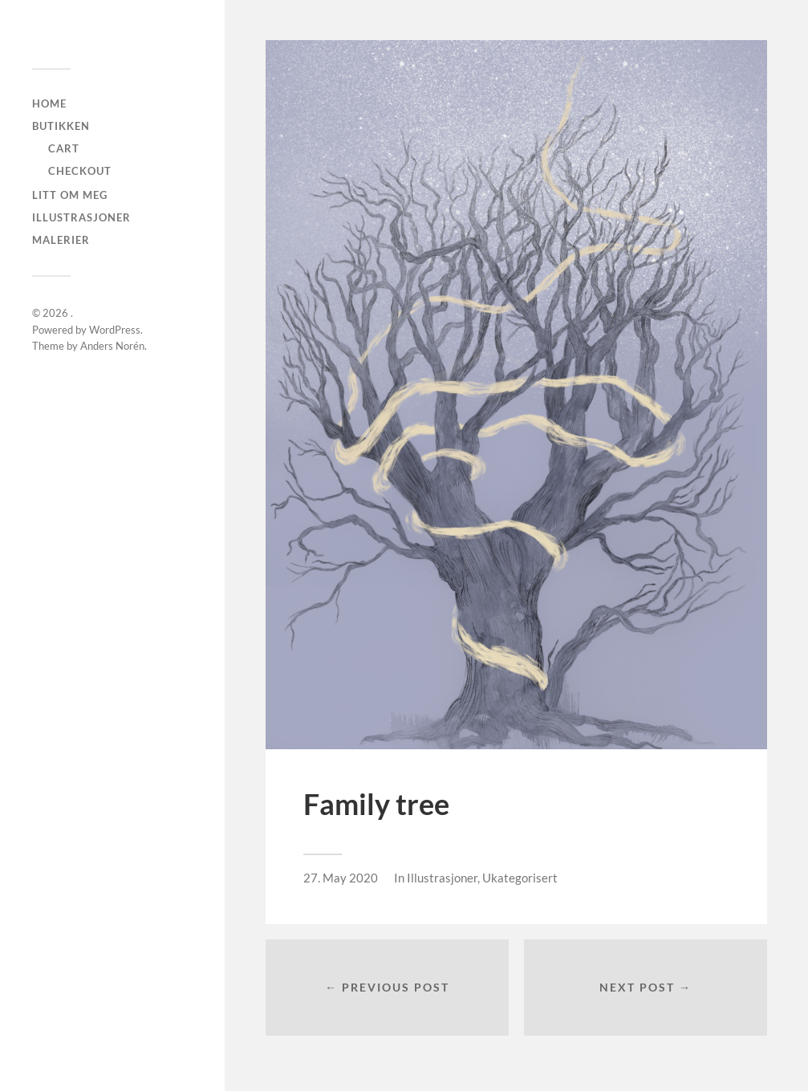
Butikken (61, 126)
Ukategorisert (520, 877)
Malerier (61, 239)
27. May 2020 (340, 877)
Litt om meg (70, 195)
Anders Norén (112, 345)
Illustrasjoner (81, 217)
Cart (63, 148)
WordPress (114, 329)
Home (49, 103)
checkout (80, 170)
